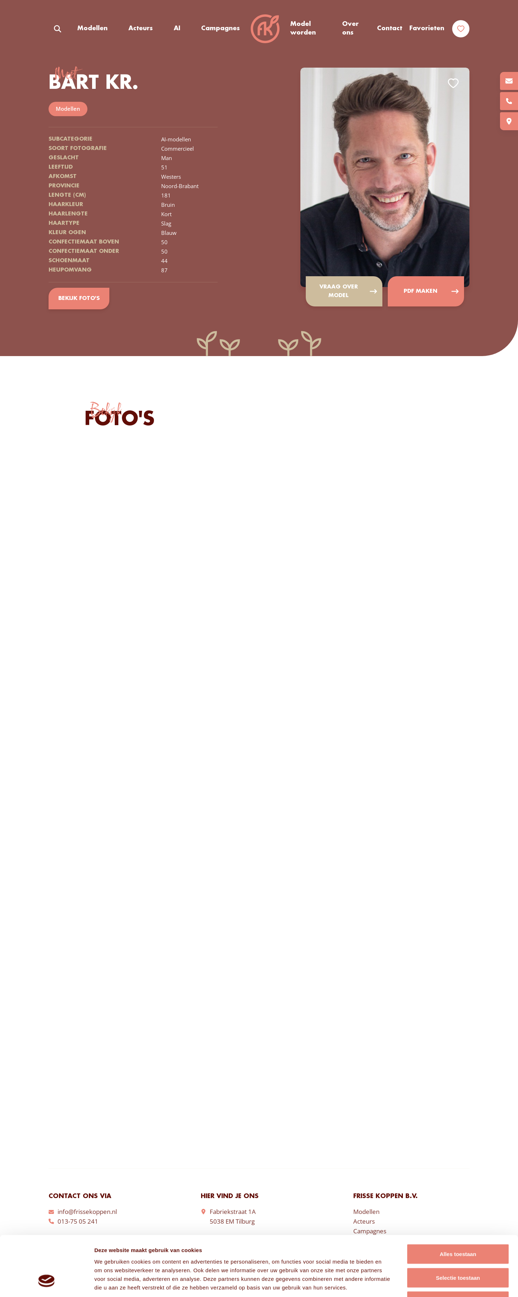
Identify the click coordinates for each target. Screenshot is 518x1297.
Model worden (303, 28)
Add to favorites (453, 83)
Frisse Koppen (265, 28)
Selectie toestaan (458, 1226)
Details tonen (389, 1283)
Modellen (92, 28)
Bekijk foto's (79, 298)
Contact (389, 28)
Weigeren (458, 1250)
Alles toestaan (458, 1203)
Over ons (350, 28)
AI (177, 28)
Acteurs (140, 28)
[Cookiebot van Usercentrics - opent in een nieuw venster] (46, 1283)
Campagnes (220, 28)
